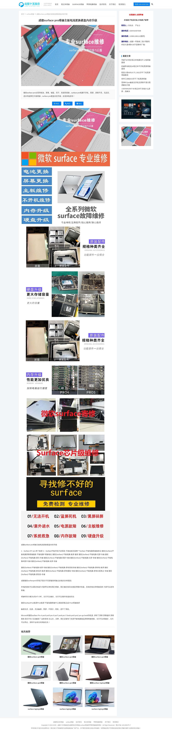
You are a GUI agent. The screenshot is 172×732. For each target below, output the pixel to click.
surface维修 (82, 4)
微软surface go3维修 (99, 657)
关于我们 (116, 4)
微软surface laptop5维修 (99, 683)
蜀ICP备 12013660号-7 (123, 725)
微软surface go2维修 (36, 683)
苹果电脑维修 (96, 4)
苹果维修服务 (93, 725)
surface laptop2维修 (100, 709)
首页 (60, 4)
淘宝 (56, 103)
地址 (79, 103)
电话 (68, 103)
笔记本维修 (69, 4)
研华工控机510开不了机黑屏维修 (133, 79)
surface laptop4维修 (36, 709)
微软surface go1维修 (67, 683)
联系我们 (126, 4)
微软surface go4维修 (67, 657)
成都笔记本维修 (58, 722)
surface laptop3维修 (68, 709)
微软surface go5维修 (36, 657)
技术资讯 (106, 4)
